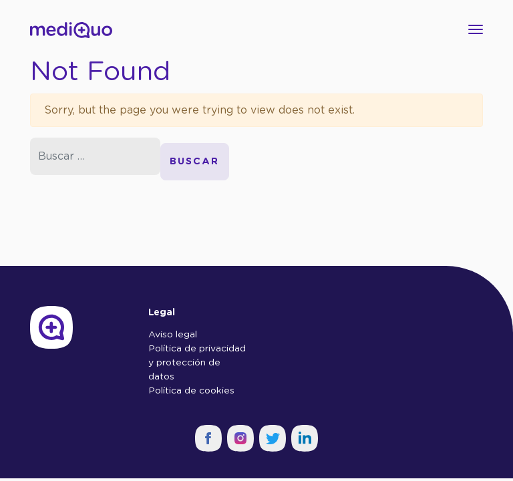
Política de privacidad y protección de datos (197, 362)
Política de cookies (191, 390)
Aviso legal (172, 334)
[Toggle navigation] (471, 29)
